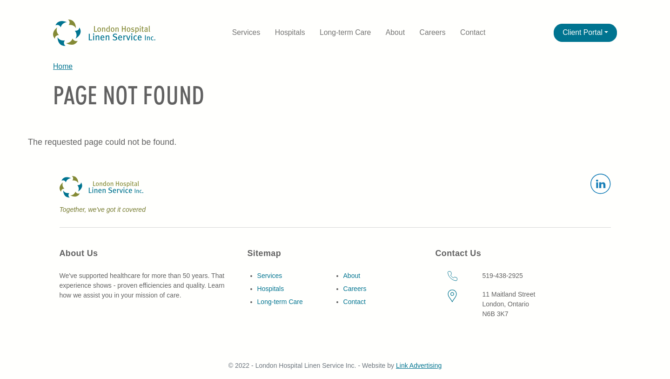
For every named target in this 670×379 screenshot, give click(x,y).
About (395, 32)
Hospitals (290, 32)
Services (246, 32)
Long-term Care (345, 32)
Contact (472, 32)
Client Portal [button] (583, 32)
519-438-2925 (502, 275)
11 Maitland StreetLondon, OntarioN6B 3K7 (508, 304)
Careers (433, 32)
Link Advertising (419, 365)
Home (63, 66)
